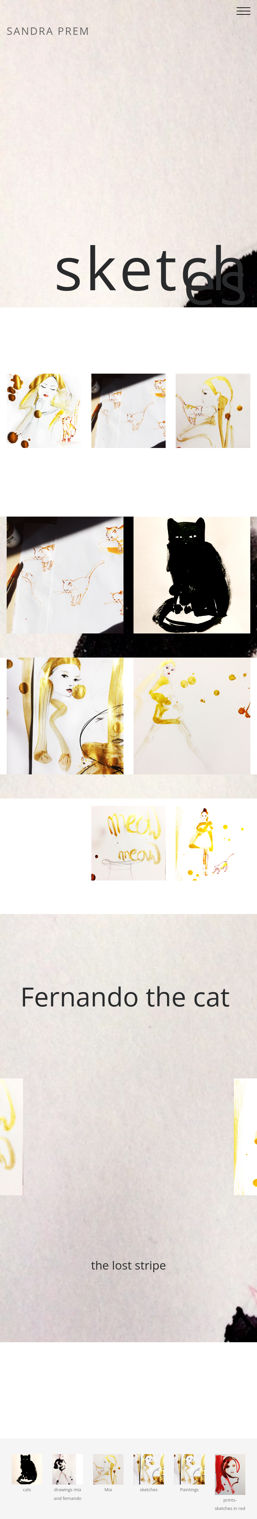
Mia (108, 1490)
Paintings (189, 1490)
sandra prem (48, 31)
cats (27, 1490)
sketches (149, 1490)
